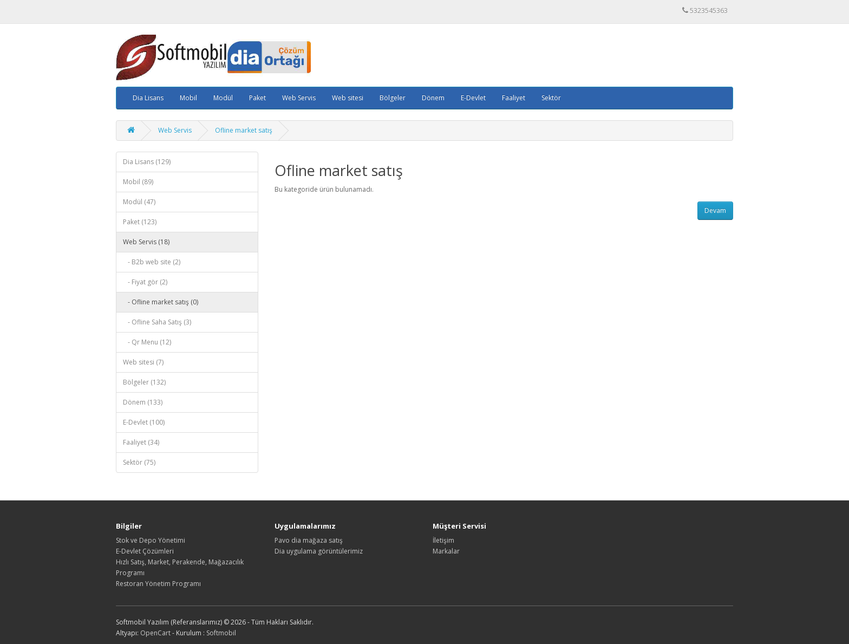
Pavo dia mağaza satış (309, 540)
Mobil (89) (138, 181)
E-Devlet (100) (144, 422)
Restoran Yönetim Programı (158, 583)
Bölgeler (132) (144, 382)
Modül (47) (139, 201)
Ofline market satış (243, 130)
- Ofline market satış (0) (160, 302)
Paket (257, 97)
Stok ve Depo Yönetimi (150, 540)
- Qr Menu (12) (147, 342)
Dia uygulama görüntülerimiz (319, 551)
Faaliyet (513, 97)
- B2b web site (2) (151, 261)
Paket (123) (139, 221)
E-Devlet (473, 97)
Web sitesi (347, 97)
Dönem (433, 97)
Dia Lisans (148, 97)
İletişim (443, 540)
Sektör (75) (139, 462)
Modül (223, 97)
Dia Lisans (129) (147, 161)
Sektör (551, 97)
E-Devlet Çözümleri (145, 551)
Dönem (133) (142, 402)
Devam (715, 210)
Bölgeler (393, 97)
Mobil (188, 97)
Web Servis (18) (146, 241)
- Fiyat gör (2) (145, 282)
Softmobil (221, 633)
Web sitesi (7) (143, 362)
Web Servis (299, 97)
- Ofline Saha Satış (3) (157, 322)
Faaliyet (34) (141, 442)
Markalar (446, 551)
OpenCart (155, 633)
